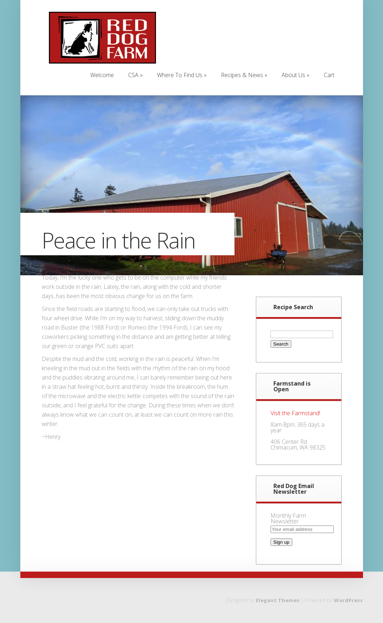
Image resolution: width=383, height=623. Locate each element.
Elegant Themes (278, 600)
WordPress (348, 600)
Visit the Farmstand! (295, 413)
